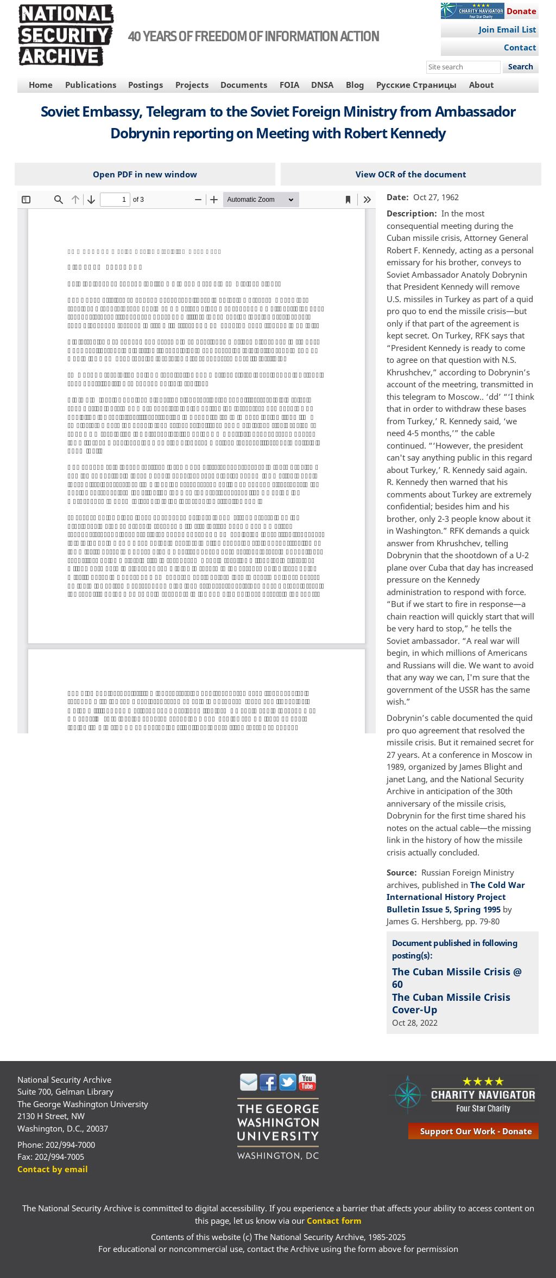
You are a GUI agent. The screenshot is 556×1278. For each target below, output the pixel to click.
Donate (521, 10)
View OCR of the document (411, 174)
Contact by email (52, 1169)
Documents (243, 84)
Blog (355, 84)
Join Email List (507, 29)
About (481, 84)
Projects (191, 84)
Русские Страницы (416, 84)
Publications (90, 84)
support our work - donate (476, 1131)
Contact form (334, 1220)
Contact (520, 47)
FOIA (289, 84)
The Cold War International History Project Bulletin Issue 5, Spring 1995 (456, 897)
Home (41, 84)
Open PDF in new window (145, 174)
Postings (145, 84)
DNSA (322, 84)
